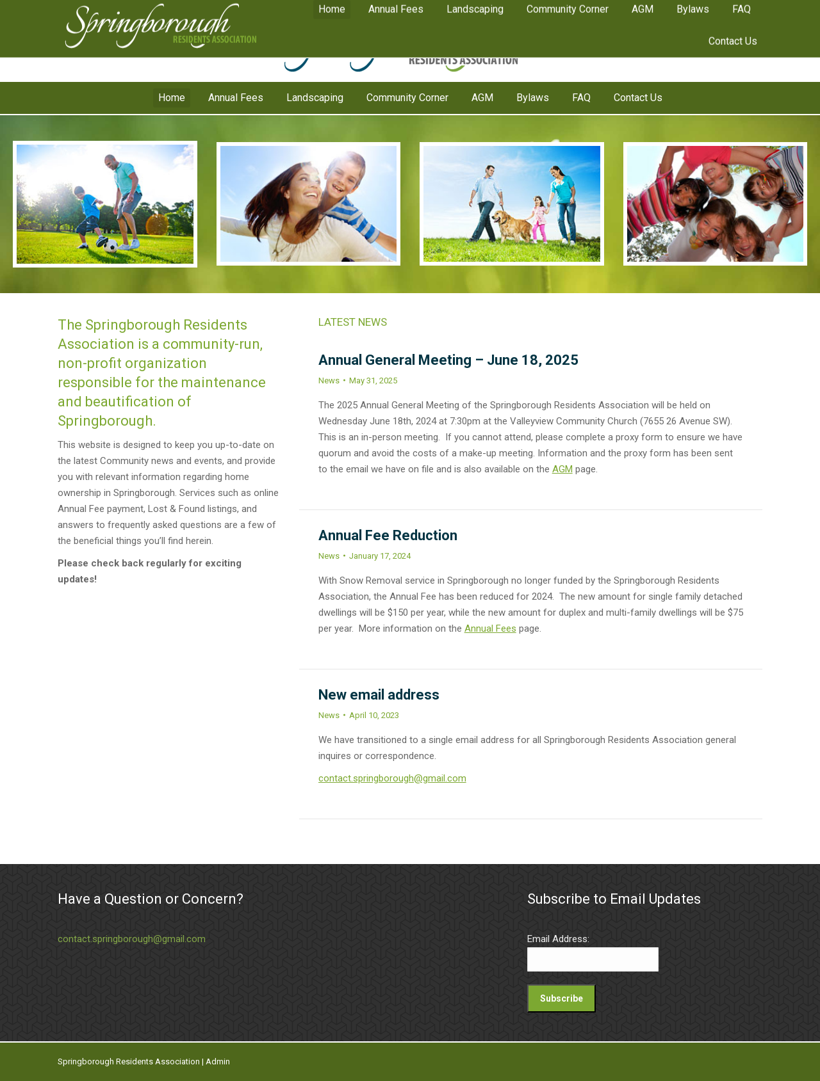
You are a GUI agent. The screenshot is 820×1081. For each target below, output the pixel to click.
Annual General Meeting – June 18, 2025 (448, 360)
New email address (378, 695)
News (329, 380)
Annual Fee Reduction (387, 535)
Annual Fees (490, 628)
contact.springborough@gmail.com (392, 778)
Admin (218, 1061)
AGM (562, 469)
